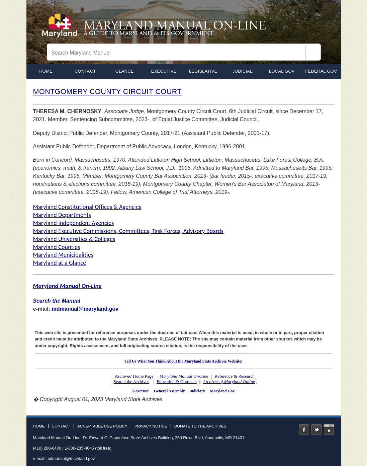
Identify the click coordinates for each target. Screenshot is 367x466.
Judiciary (197, 391)
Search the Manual (56, 301)
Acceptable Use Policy (102, 426)
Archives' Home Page (134, 376)
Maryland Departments (62, 215)
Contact (85, 71)
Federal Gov (321, 71)
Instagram (329, 429)
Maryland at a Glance (59, 262)
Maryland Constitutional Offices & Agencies (87, 207)
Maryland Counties (56, 247)
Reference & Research (234, 376)
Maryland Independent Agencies (73, 223)
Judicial (243, 71)
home (46, 71)
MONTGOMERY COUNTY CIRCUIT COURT (107, 91)
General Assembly (169, 391)
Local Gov (282, 71)
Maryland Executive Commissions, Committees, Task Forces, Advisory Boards (128, 231)
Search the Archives (131, 381)
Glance (124, 71)
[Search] (313, 53)
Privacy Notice (150, 426)
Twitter (316, 429)
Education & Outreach (177, 381)
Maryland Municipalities (63, 254)
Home (39, 426)
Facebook (304, 429)
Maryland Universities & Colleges (74, 239)
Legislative (203, 71)
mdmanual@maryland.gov (85, 309)
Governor (140, 391)
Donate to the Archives (200, 426)
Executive (164, 71)
